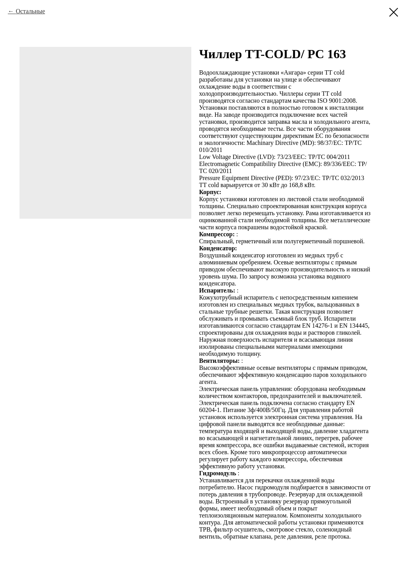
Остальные (30, 11)
